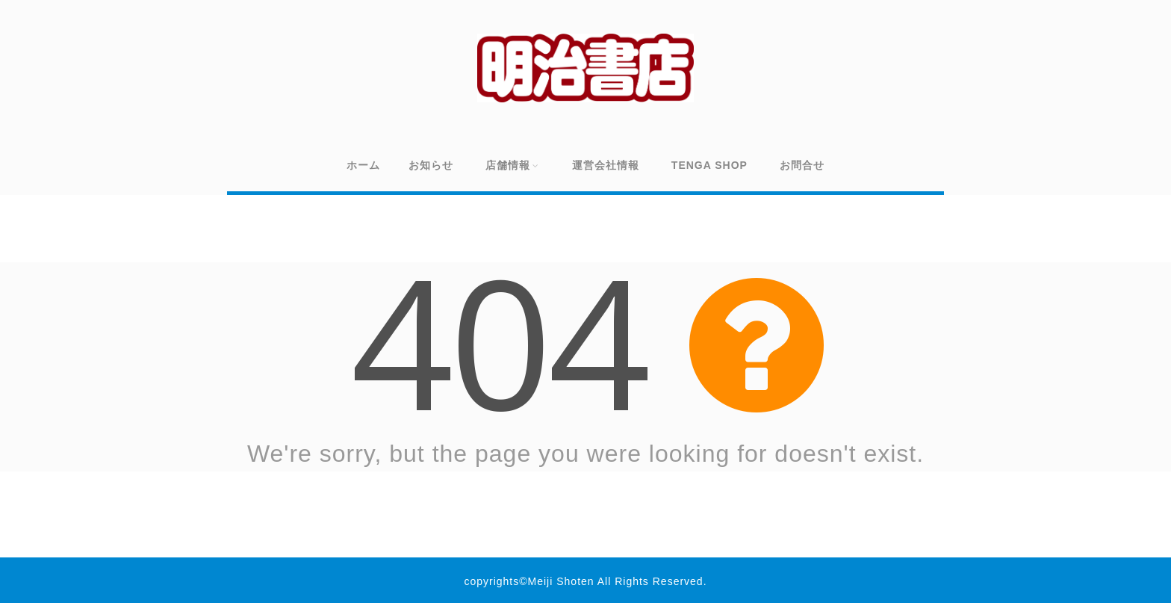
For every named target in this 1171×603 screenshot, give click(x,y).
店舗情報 (512, 165)
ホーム (363, 165)
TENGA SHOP (709, 165)
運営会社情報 (605, 165)
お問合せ (802, 165)
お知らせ (431, 165)
